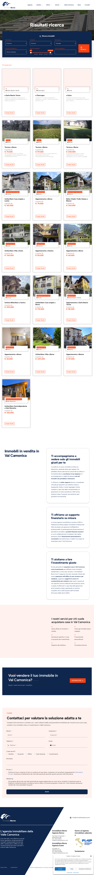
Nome (8, 731)
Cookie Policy (69, 872)
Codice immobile (60, 48)
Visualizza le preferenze (85, 869)
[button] (91, 856)
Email (50, 741)
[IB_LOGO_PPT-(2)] (8, 2)
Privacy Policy (76, 872)
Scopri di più (9, 113)
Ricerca (83, 48)
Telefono (9, 741)
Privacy (9, 769)
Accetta (60, 869)
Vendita (11, 754)
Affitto (30, 754)
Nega (71, 869)
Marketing (9, 779)
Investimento (53, 754)
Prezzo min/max (35, 48)
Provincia (8, 40)
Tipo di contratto (11, 48)
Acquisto (21, 754)
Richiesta (9, 759)
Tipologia (58, 40)
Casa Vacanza (40, 754)
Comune (32, 40)
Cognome (52, 731)
